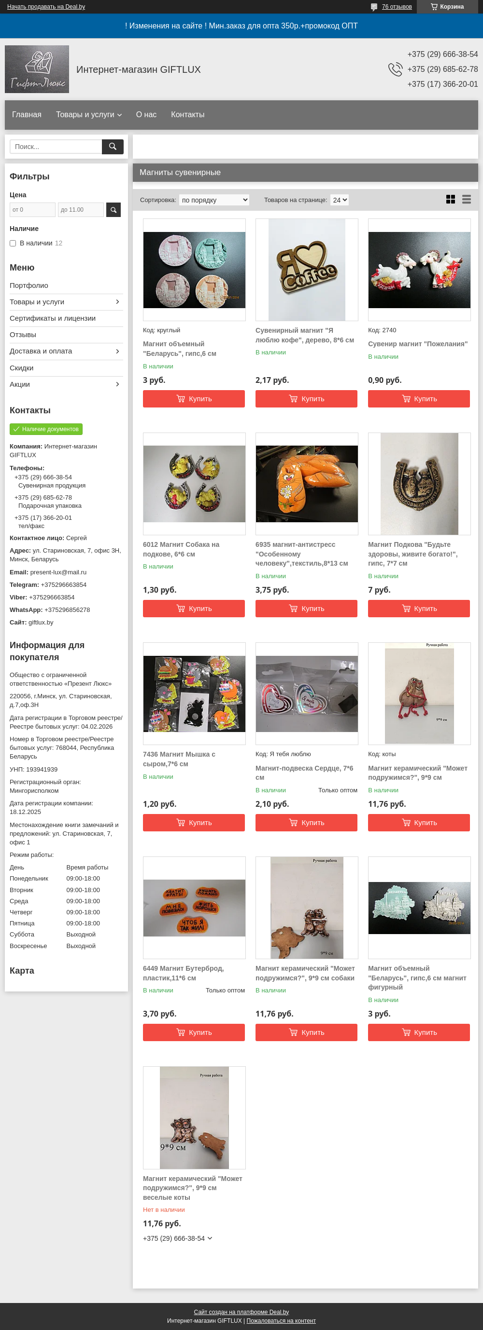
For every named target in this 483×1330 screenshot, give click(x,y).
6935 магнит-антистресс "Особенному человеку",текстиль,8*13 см (302, 554)
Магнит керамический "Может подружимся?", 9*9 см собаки (305, 973)
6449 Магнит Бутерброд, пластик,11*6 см (183, 973)
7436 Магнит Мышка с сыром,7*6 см (179, 759)
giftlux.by (40, 622)
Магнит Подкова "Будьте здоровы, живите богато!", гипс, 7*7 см (412, 554)
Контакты (187, 114)
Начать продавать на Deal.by (46, 6)
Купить (200, 398)
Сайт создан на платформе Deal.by (241, 1312)
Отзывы (23, 334)
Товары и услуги (85, 114)
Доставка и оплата (41, 351)
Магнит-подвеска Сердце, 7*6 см (304, 773)
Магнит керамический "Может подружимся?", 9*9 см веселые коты (192, 1188)
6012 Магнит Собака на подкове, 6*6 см (181, 549)
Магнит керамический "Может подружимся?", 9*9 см (418, 773)
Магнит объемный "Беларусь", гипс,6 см (179, 348)
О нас (146, 114)
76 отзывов (397, 6)
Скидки (21, 368)
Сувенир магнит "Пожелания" (418, 344)
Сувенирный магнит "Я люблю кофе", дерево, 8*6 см (305, 335)
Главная (27, 114)
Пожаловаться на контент (281, 1320)
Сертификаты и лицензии (53, 318)
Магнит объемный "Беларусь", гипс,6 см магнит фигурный (417, 977)
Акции (20, 384)
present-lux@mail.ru (58, 572)
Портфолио (29, 285)
